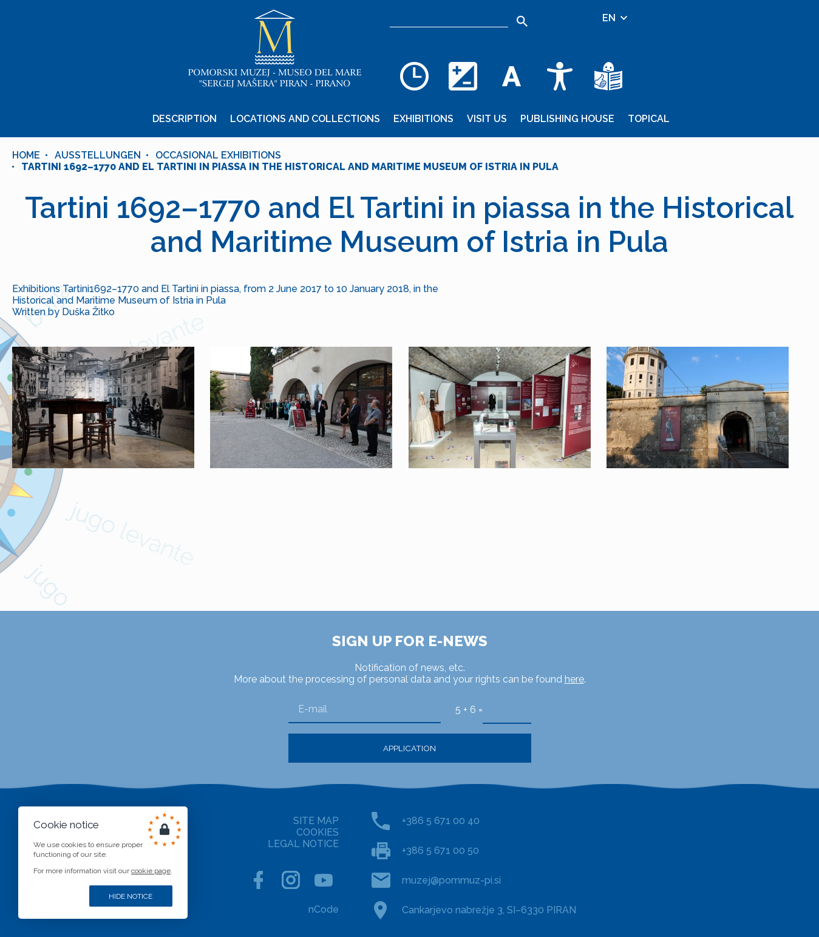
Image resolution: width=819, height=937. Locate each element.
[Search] (449, 18)
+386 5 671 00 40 (441, 820)
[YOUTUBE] (323, 880)
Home (26, 155)
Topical (649, 118)
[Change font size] (511, 76)
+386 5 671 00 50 (440, 850)
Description (184, 118)
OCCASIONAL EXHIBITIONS (218, 155)
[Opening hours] (414, 76)
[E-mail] (364, 709)
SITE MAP (316, 820)
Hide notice (130, 896)
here (574, 679)
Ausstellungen (98, 155)
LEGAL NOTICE (303, 844)
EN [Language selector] (615, 18)
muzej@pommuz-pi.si (451, 880)
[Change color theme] (462, 76)
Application (409, 748)
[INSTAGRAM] (291, 880)
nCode (323, 909)
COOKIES (317, 832)
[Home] (274, 48)
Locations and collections (305, 118)
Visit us (487, 118)
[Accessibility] (559, 76)
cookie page (151, 871)
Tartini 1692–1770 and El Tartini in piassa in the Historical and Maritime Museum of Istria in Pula (290, 166)
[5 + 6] (507, 709)
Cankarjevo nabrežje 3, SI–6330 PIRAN (489, 910)
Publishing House (567, 118)
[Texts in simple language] (608, 76)
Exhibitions (423, 118)
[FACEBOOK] (258, 880)
